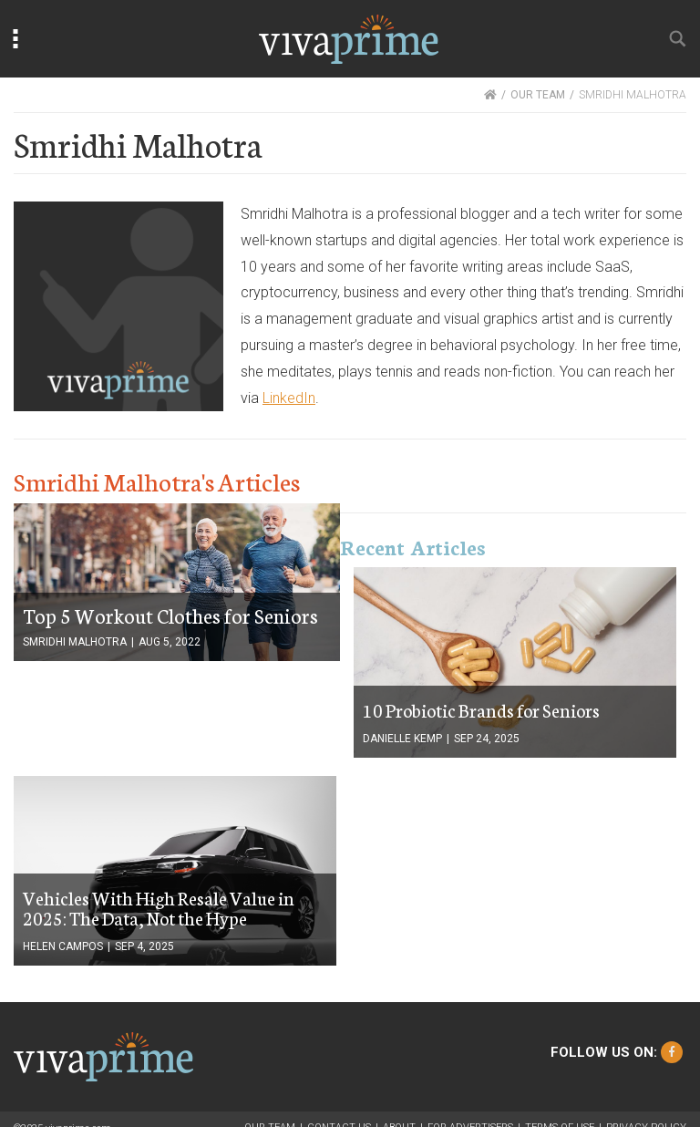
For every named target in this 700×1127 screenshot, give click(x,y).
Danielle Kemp (402, 738)
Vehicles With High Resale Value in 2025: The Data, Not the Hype (158, 907)
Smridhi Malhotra (75, 642)
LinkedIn (288, 398)
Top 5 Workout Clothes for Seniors (170, 615)
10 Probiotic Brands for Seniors (481, 709)
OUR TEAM (537, 94)
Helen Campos (63, 946)
